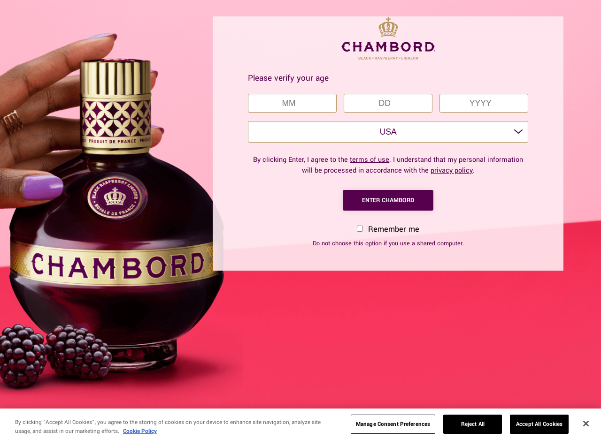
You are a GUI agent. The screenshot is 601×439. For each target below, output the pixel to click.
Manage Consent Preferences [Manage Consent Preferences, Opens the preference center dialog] (393, 427)
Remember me (388, 229)
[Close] (586, 426)
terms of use (369, 160)
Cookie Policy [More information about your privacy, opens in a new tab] (140, 434)
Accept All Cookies (539, 427)
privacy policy (452, 170)
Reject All (473, 427)
